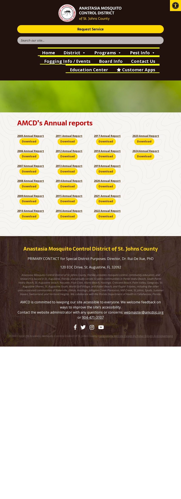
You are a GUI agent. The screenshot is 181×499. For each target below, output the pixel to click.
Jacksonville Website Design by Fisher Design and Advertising (136, 336)
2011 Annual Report (69, 136)
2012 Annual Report (69, 151)
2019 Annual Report (107, 166)
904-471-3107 (93, 317)
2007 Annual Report (30, 166)
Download (29, 141)
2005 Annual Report (30, 136)
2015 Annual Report (69, 196)
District (75, 52)
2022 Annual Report (107, 211)
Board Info (111, 61)
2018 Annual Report (107, 151)
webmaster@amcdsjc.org (144, 312)
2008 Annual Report (30, 181)
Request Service (90, 29)
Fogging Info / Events (67, 61)
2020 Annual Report (107, 181)
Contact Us (143, 61)
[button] (175, 5)
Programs (108, 52)
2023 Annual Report (145, 136)
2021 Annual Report (107, 196)
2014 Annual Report (69, 181)
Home (48, 53)
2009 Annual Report (30, 196)
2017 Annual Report (107, 136)
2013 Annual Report (69, 166)
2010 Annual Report (30, 211)
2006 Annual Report (30, 151)
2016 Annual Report (69, 211)
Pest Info (142, 52)
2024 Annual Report (145, 151)
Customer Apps (138, 70)
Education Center (89, 70)
